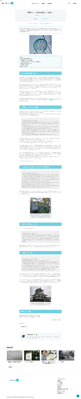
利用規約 (59, 387)
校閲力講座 (49, 3)
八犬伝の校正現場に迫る (25, 58)
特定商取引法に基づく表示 (62, 389)
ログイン (69, 3)
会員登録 (74, 3)
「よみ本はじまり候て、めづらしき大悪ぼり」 (30, 61)
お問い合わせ (60, 385)
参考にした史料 (23, 66)
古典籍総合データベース (54, 99)
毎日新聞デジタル (60, 393)
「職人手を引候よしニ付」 (26, 63)
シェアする (44, 18)
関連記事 (10, 367)
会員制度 (43, 3)
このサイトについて (35, 3)
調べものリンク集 (60, 391)
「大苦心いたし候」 (24, 64)
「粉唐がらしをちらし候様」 (26, 60)
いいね (36, 18)
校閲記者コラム (37, 15)
